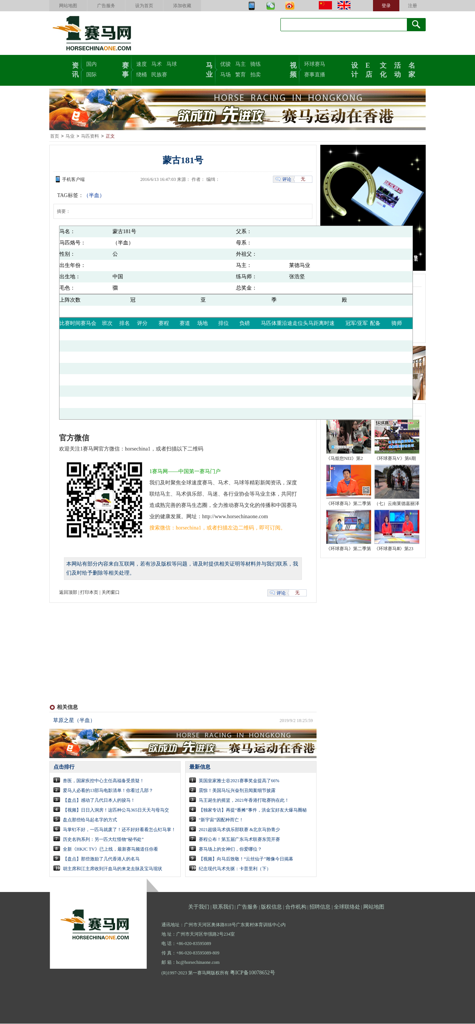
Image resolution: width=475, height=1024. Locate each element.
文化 (383, 69)
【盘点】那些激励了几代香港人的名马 (101, 859)
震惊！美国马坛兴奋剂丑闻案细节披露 (237, 790)
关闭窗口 (111, 592)
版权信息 (271, 907)
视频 (293, 69)
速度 (141, 64)
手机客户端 (73, 179)
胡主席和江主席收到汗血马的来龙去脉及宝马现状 (112, 869)
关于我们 (198, 907)
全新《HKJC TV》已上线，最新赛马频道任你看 (110, 849)
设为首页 (144, 5)
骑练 (255, 64)
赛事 (125, 69)
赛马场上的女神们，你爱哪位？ (230, 849)
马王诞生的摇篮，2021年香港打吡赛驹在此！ (244, 800)
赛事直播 (314, 74)
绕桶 (141, 74)
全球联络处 (347, 907)
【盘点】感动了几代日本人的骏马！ (99, 800)
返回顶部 (68, 592)
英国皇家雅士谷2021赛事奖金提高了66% (239, 781)
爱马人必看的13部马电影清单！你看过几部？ (108, 790)
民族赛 (159, 74)
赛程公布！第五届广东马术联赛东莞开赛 (239, 839)
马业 (209, 69)
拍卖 (255, 74)
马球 (171, 64)
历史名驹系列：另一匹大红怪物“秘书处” (103, 839)
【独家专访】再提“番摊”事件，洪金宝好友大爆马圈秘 (253, 810)
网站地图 (68, 5)
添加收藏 (182, 5)
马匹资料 (90, 136)
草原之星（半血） (74, 721)
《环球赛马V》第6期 (395, 458)
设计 (354, 69)
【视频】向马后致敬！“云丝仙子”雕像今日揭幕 (246, 859)
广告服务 (106, 5)
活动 (397, 69)
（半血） (94, 196)
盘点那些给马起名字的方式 (90, 820)
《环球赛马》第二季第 (348, 504)
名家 (411, 69)
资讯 (75, 69)
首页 (54, 136)
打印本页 (89, 592)
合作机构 (295, 907)
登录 (386, 5)
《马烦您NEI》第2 (344, 458)
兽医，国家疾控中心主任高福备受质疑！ (103, 781)
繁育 (240, 74)
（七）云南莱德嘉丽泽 (396, 504)
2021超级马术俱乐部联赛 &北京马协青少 (239, 830)
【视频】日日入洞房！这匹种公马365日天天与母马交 (116, 810)
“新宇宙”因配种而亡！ (221, 820)
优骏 (225, 64)
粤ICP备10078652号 (252, 973)
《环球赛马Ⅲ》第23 (393, 549)
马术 (156, 64)
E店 (368, 69)
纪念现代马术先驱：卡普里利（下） (235, 869)
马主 (240, 64)
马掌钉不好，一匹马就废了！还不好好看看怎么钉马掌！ (119, 830)
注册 (412, 5)
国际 (91, 74)
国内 (91, 64)
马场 (225, 74)
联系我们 (223, 907)
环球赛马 (314, 64)
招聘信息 (319, 907)
